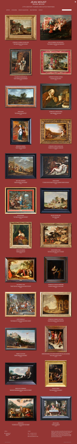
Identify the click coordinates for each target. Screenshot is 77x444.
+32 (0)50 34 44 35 (33, 434)
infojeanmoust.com (33, 436)
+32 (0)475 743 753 (33, 433)
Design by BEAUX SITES (67, 442)
